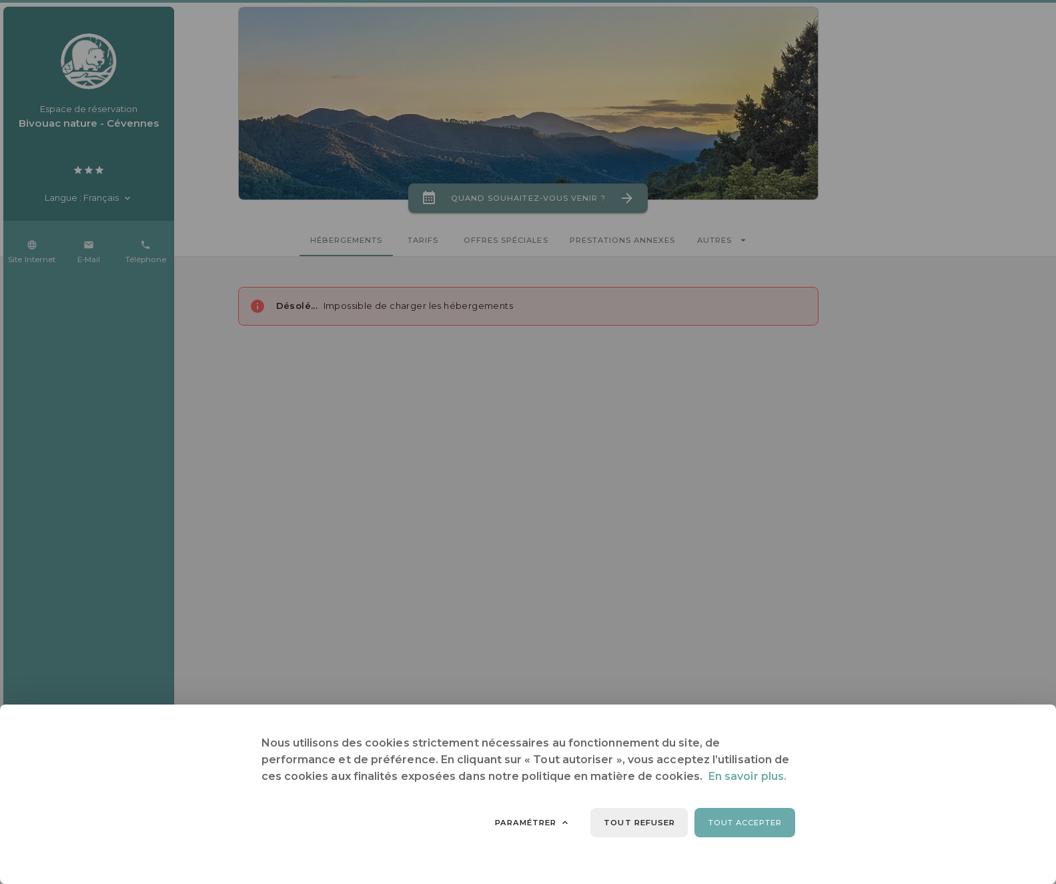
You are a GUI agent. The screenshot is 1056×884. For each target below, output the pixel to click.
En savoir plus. (747, 776)
